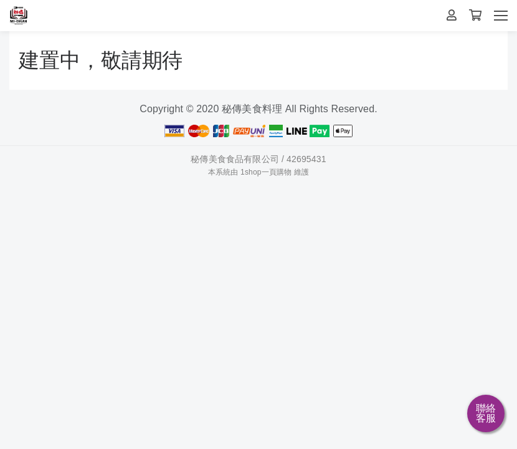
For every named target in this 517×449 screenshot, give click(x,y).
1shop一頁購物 (266, 172)
